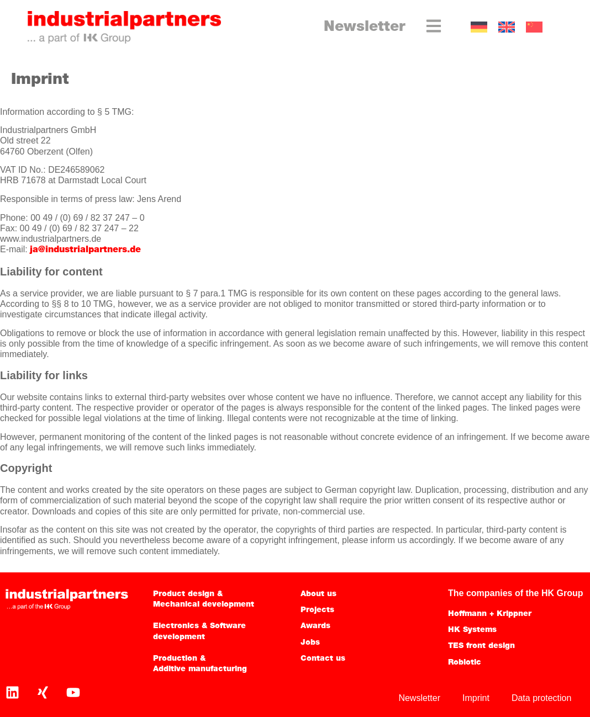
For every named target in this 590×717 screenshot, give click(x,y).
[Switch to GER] (479, 27)
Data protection (542, 698)
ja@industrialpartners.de (85, 250)
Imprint (475, 698)
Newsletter (364, 27)
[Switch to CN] (534, 27)
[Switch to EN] (506, 27)
